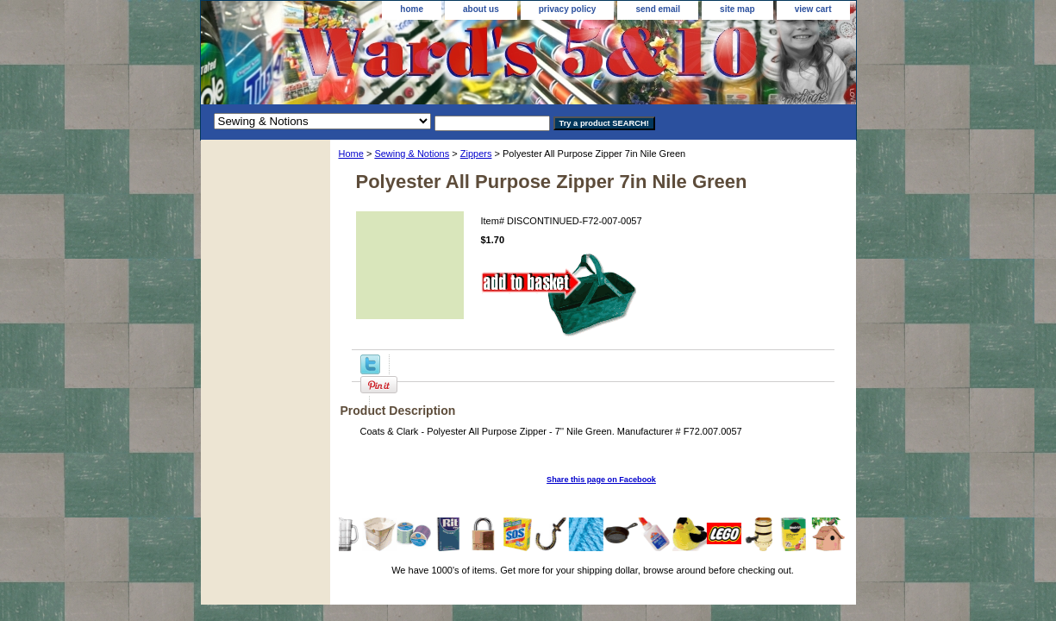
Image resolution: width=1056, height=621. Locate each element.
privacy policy (568, 9)
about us (481, 9)
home (411, 9)
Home (351, 153)
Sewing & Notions (411, 153)
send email (657, 9)
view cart (813, 9)
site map (737, 9)
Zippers (476, 153)
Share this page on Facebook (601, 479)
